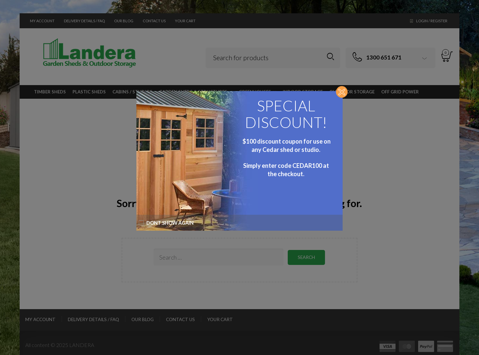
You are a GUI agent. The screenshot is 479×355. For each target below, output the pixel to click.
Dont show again (166, 223)
